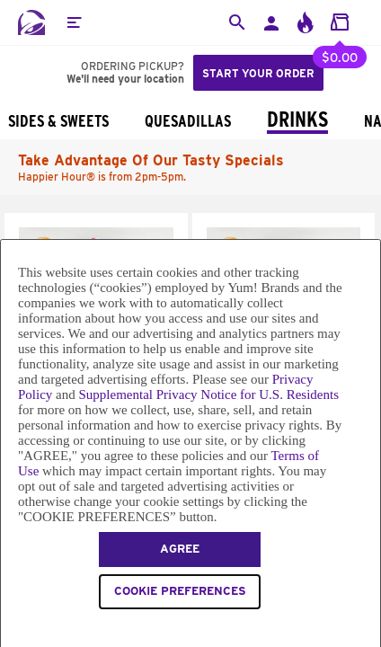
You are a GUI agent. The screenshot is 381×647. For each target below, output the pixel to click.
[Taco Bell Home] (31, 22)
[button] (73, 22)
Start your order (258, 73)
